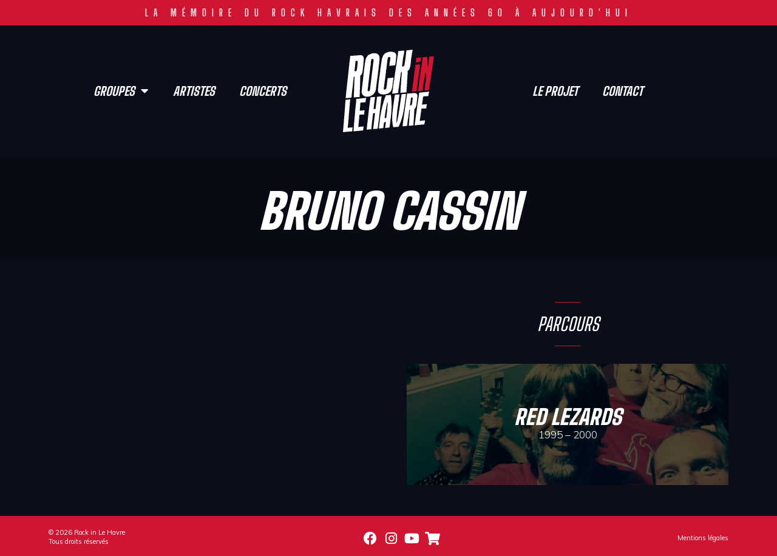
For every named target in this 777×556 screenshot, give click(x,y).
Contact (622, 91)
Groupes (121, 91)
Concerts (263, 91)
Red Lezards (568, 416)
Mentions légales (702, 538)
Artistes (194, 91)
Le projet (555, 91)
